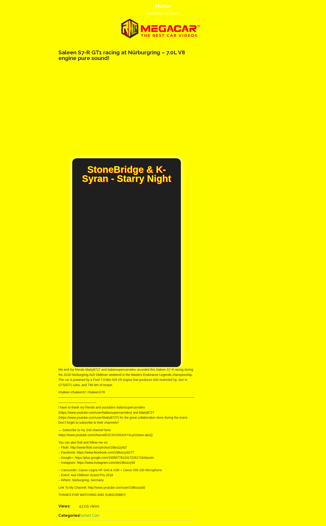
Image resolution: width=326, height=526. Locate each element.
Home (163, 6)
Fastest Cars (89, 515)
